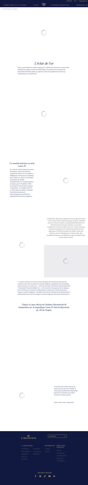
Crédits (59, 450)
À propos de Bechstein (37, 453)
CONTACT (69, 1)
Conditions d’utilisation (60, 460)
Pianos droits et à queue (14, 5)
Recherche (83, 1)
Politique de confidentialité (61, 454)
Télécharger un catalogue (26, 453)
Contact (47, 448)
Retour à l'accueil (10, 9)
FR (75, 1)
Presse (47, 451)
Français (58, 436)
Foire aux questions (24, 458)
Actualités (36, 448)
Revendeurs (25, 448)
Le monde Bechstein (60, 5)
